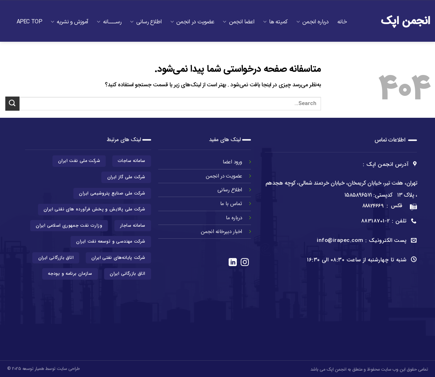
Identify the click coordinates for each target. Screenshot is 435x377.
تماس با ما (331, 65)
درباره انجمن (312, 22)
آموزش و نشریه (69, 22)
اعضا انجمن (238, 22)
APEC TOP (29, 22)
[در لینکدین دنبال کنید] (233, 262)
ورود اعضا (231, 162)
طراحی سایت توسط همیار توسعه (51, 368)
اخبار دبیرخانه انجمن (221, 231)
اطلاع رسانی (146, 22)
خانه (342, 22)
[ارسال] (12, 103)
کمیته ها (275, 22)
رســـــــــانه (109, 22)
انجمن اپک (405, 21)
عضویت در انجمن (192, 22)
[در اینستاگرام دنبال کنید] (245, 262)
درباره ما (234, 218)
